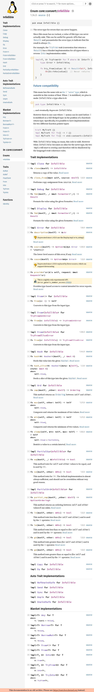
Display (6, 41)
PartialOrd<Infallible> (11, 73)
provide (38, 272)
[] (48, 15)
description (41, 232)
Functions (8, 200)
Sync (5, 95)
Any (4, 117)
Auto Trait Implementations (11, 82)
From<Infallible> (9, 55)
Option (59, 247)
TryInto (5, 192)
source (41, 15)
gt (35, 537)
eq (35, 459)
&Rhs (57, 472)
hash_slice (40, 365)
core (41, 11)
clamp (37, 431)
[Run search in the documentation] (56, 4)
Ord (4, 66)
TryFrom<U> (7, 139)
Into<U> (6, 135)
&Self (74, 177)
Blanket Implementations (11, 111)
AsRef (5, 174)
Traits (6, 167)
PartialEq (43, 451)
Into (4, 185)
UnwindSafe (7, 102)
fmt (36, 194)
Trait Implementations (11, 25)
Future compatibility (45, 85)
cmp (36, 390)
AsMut (5, 171)
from (36, 301)
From (5, 182)
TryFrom (6, 189)
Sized (42, 374)
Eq (4, 45)
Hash (5, 63)
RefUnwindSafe (9, 88)
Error (5, 48)
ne (35, 472)
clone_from (40, 177)
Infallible (8, 17)
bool (72, 459)
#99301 (68, 282)
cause (37, 259)
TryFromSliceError (42, 335)
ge (35, 550)
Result (34, 197)
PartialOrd (53, 440)
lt (35, 512)
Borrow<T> (7, 121)
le (35, 525)
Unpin (5, 99)
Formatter (63, 194)
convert (51, 11)
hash (36, 356)
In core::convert (12, 149)
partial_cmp (41, 497)
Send (5, 92)
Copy (5, 34)
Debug (5, 37)
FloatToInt (7, 178)
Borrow (45, 625)
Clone (5, 30)
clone (37, 168)
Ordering (75, 390)
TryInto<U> (7, 142)
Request (34, 275)
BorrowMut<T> (8, 124)
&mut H (70, 356)
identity (6, 204)
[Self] (74, 365)
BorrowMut (47, 635)
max (36, 402)
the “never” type (70, 92)
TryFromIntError (40, 315)
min (36, 417)
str (64, 232)
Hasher (48, 356)
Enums (6, 155)
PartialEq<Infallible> (11, 70)
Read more (64, 172)
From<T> (6, 132)
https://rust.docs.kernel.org (65, 690)
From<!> (6, 52)
